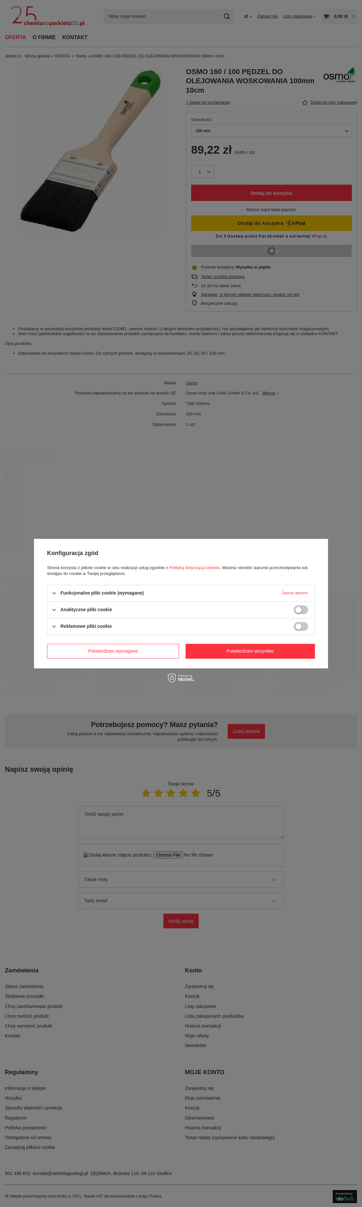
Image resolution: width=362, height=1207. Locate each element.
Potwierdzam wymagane (113, 651)
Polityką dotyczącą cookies (194, 567)
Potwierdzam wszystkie (250, 651)
